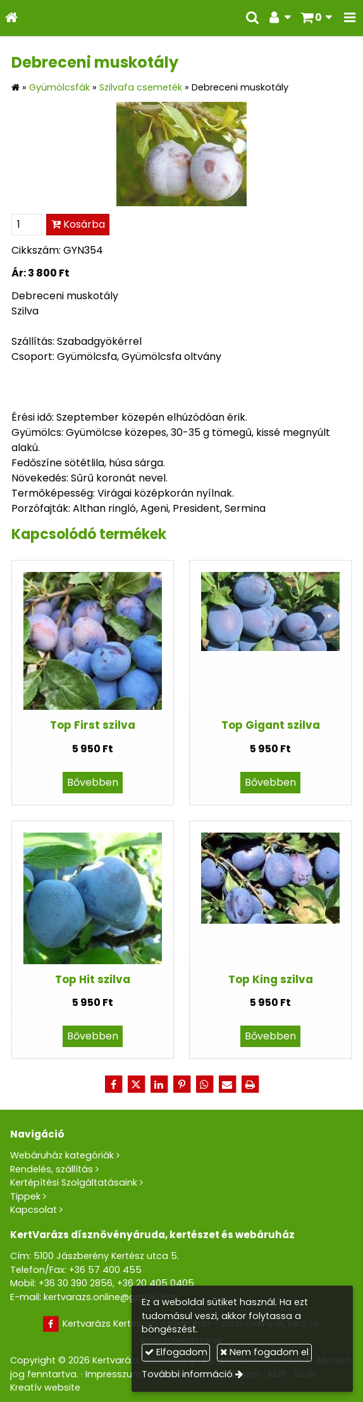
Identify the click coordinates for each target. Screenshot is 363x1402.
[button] (349, 18)
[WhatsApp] (204, 1084)
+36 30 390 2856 (76, 1283)
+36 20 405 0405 (155, 1283)
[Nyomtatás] (250, 1084)
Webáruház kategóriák (62, 1155)
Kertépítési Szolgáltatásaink (73, 1182)
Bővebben (92, 782)
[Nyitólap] (11, 18)
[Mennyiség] (26, 224)
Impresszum (113, 1374)
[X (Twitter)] (136, 1084)
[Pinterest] (181, 1084)
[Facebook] (113, 1084)
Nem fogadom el (264, 1352)
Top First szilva (92, 725)
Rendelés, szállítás (51, 1169)
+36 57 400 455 (105, 1269)
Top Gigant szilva (270, 725)
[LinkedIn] (159, 1084)
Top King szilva (270, 979)
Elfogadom (176, 1352)
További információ (187, 1374)
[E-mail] (227, 1084)
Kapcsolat (33, 1209)
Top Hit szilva (92, 979)
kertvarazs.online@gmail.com (111, 1297)
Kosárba (78, 224)
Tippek (25, 1196)
